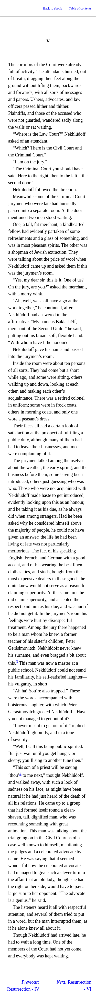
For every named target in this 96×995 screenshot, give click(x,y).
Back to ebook (52, 8)
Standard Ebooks (9, 8)
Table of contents (80, 8)
